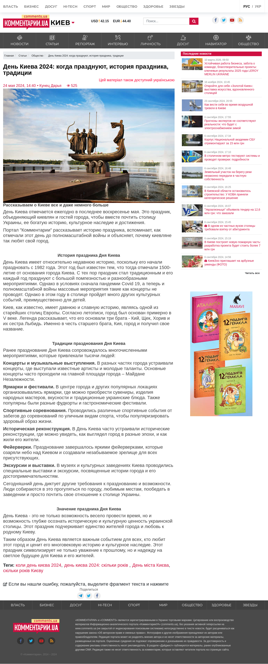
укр (258, 6)
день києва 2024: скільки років (97, 565)
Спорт (89, 7)
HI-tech (70, 7)
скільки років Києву (23, 570)
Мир (106, 7)
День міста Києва (150, 565)
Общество (126, 7)
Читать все (252, 273)
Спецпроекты (226, 6)
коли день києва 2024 (38, 565)
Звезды (177, 7)
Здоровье (153, 7)
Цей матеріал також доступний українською (137, 80)
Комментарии (32, 654)
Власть (10, 7)
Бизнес (31, 7)
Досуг (51, 7)
